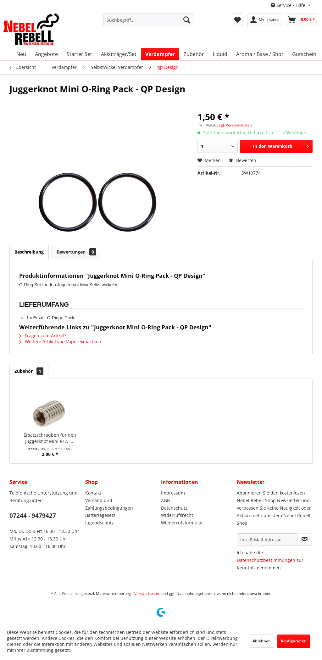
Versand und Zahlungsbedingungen (109, 504)
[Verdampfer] (160, 54)
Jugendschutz (99, 523)
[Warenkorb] (301, 20)
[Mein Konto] (264, 20)
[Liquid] (220, 54)
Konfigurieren (294, 641)
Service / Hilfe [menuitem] (289, 5)
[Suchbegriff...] (148, 20)
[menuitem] (148, 20)
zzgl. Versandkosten (234, 125)
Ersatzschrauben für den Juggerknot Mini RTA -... (50, 438)
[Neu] (21, 54)
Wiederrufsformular (182, 523)
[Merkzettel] (237, 20)
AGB (165, 500)
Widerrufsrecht (177, 515)
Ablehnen (262, 641)
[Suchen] (186, 20)
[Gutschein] (304, 54)
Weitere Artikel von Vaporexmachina (60, 341)
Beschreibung (29, 252)
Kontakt (93, 493)
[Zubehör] (193, 54)
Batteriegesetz (100, 515)
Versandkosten (147, 593)
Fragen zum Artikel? (42, 335)
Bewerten (242, 160)
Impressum (173, 493)
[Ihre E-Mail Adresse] (267, 539)
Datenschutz (174, 508)
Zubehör (28, 371)
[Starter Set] (79, 54)
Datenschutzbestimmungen (266, 560)
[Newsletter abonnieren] (304, 539)
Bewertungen (76, 251)
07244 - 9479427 (32, 516)
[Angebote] (46, 54)
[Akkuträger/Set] (119, 54)
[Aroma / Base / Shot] (260, 54)
